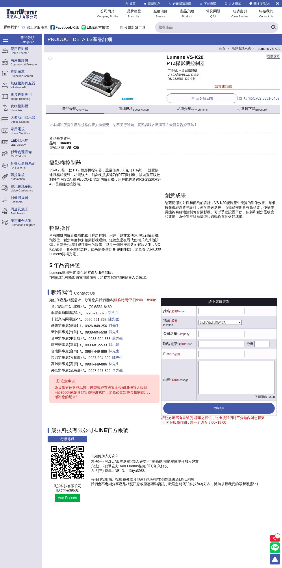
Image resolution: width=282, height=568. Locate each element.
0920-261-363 (96, 319)
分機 (250, 344)
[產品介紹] (186, 13)
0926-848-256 (96, 326)
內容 (166, 380)
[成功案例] (239, 13)
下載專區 (207, 4)
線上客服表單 (37, 28)
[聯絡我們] (266, 13)
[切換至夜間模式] (277, 3)
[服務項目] (160, 13)
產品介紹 (75, 109)
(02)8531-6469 (267, 98)
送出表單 (219, 408)
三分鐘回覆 (202, 98)
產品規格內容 (84, 125)
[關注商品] (275, 538)
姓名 (166, 311)
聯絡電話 (170, 344)
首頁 (130, 4)
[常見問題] (213, 13)
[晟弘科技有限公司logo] (22, 18)
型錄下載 (251, 109)
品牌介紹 (192, 109)
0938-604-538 (96, 332)
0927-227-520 (100, 371)
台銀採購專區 (179, 4)
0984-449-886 (96, 351)
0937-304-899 (100, 358)
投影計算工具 (132, 28)
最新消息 (151, 4)
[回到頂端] (275, 559)
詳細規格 (134, 109)
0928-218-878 (96, 313)
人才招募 (232, 4)
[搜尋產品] (216, 27)
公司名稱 (170, 334)
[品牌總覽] (134, 13)
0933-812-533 (96, 345)
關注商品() (259, 4)
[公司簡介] (107, 13)
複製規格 (273, 56)
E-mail (168, 354)
